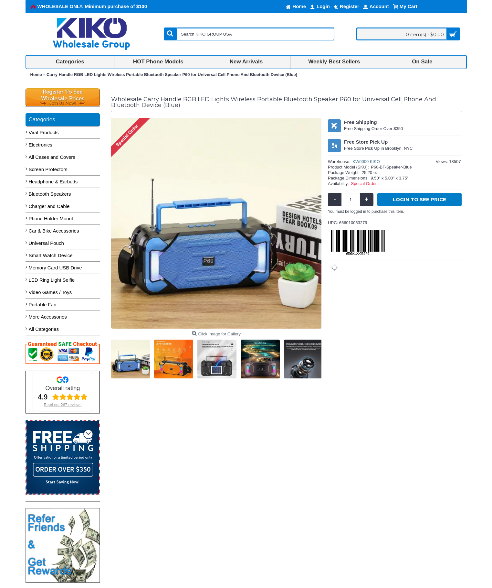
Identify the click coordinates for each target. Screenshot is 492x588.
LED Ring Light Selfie (52, 280)
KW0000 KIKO (366, 161)
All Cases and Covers (52, 157)
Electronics (40, 144)
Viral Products (44, 132)
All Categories (44, 329)
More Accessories (48, 317)
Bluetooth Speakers (50, 194)
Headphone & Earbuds (53, 181)
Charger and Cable (49, 206)
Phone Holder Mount (51, 218)
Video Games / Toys (50, 292)
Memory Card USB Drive (55, 267)
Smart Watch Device (51, 255)
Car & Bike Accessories (54, 231)
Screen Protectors (48, 169)
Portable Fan (43, 304)
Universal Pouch (46, 243)
